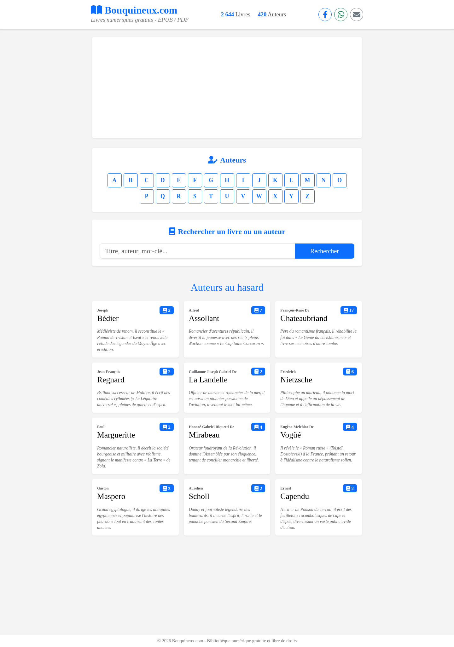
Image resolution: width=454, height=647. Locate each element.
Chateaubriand (303, 318)
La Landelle (208, 379)
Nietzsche (296, 379)
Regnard (111, 379)
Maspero (111, 496)
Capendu (294, 496)
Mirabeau (204, 434)
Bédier (108, 318)
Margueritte (116, 434)
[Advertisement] (227, 87)
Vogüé (290, 434)
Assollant (204, 318)
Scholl (199, 496)
